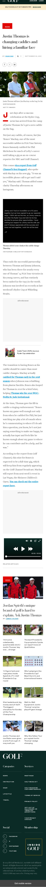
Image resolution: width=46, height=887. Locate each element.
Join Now (33, 0)
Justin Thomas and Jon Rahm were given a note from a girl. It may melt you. (12, 739)
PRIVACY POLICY (31, 801)
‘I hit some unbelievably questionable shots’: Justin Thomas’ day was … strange (12, 644)
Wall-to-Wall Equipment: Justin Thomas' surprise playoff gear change (33, 706)
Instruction (8, 781)
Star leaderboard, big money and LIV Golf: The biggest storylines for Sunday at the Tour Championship (12, 708)
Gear (5, 788)
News (7, 580)
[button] (10, 65)
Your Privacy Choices (30, 818)
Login (41, 0)
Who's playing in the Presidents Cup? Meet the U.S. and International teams (33, 674)
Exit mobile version (23, 883)
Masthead (29, 775)
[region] (23, 16)
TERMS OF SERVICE (32, 795)
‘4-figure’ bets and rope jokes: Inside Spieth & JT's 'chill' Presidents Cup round (11, 676)
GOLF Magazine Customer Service (33, 788)
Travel (6, 800)
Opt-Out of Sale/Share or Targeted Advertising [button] (31, 810)
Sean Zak (9, 56)
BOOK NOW (37, 7)
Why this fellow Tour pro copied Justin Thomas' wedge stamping (33, 739)
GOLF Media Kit (31, 781)
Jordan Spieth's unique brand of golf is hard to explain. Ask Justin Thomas (22, 610)
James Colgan (12, 618)
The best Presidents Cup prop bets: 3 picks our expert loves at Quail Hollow (33, 643)
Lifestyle (7, 794)
